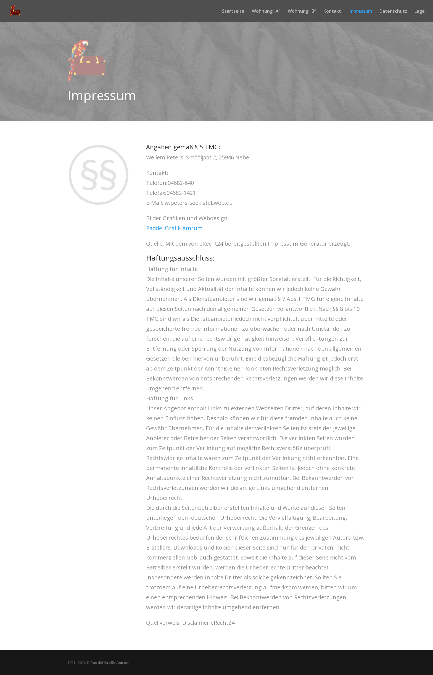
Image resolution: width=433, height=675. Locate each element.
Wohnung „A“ (266, 11)
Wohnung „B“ (302, 11)
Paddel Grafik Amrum (174, 228)
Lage (419, 11)
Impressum (360, 11)
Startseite (233, 11)
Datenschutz (393, 11)
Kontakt (332, 11)
